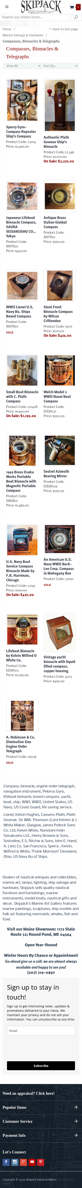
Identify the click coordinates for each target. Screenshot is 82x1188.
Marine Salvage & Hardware (23, 35)
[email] (41, 1030)
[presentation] (33, 1046)
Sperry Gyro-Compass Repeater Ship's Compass (21, 132)
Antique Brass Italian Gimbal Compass (55, 222)
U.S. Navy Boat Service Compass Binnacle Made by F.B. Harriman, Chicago (20, 571)
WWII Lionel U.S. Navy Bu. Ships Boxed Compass (19, 312)
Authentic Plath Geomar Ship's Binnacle (56, 142)
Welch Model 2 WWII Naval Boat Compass (57, 397)
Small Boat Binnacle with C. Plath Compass (22, 397)
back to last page (63, 29)
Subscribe (41, 1066)
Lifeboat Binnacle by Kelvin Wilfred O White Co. (21, 656)
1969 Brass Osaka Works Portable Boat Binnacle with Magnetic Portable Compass (21, 482)
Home (7, 29)
